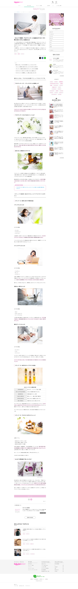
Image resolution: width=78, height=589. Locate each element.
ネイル (50, 42)
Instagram (56, 566)
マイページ (29, 566)
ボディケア (18, 52)
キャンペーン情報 (39, 5)
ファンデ (56, 92)
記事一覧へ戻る (30, 517)
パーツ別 (61, 90)
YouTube (56, 571)
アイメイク (51, 36)
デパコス (51, 92)
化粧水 (57, 90)
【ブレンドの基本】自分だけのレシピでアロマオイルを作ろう (27, 66)
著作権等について (41, 579)
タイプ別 (59, 94)
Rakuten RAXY (18, 2)
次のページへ (30, 496)
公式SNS (48, 5)
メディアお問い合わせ (44, 565)
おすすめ (56, 81)
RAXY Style (29, 5)
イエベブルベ (52, 90)
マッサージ (22, 53)
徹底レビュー (54, 87)
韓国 (51, 85)
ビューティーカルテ (31, 568)
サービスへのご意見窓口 (45, 568)
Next (44, 501)
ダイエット (27, 533)
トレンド (61, 85)
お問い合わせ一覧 (21, 585)
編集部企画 (60, 81)
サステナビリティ (27, 585)
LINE (55, 568)
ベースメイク (51, 34)
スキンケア (51, 32)
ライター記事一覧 (42, 512)
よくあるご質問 (59, 5)
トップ (19, 5)
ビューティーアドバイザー (32, 569)
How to (15, 53)
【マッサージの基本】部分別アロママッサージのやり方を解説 (27, 68)
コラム (50, 44)
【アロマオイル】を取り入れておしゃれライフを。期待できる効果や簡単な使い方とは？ (30, 188)
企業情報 (31, 579)
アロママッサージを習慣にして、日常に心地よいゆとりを (26, 72)
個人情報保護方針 (36, 579)
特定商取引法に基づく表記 (45, 571)
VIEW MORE (62, 75)
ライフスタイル (54, 94)
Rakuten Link (56, 569)
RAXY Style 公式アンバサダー (54, 83)
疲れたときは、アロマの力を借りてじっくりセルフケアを (26, 64)
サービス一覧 (16, 585)
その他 (50, 46)
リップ (59, 87)
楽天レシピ (32, 543)
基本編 (19, 53)
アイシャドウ (56, 85)
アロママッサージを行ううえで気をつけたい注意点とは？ (26, 70)
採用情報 (46, 579)
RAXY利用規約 (43, 569)
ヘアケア (50, 40)
